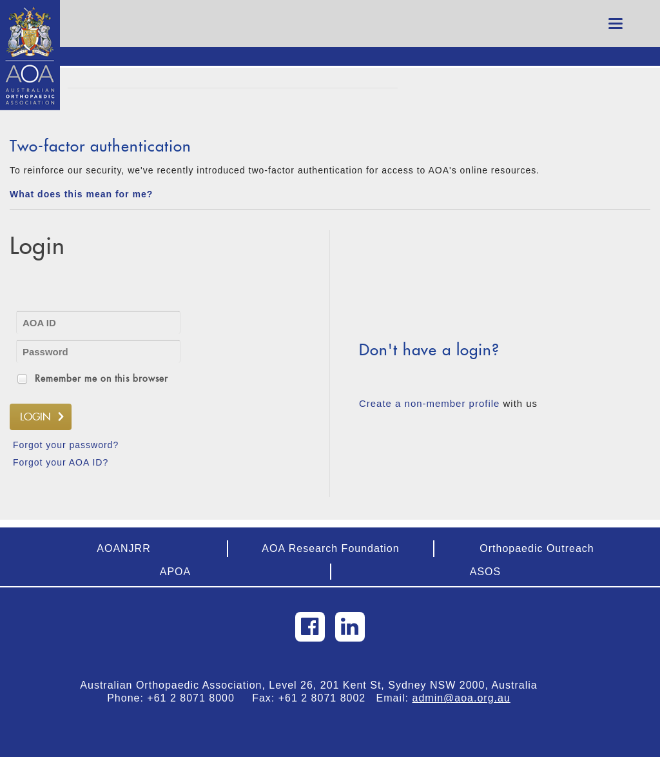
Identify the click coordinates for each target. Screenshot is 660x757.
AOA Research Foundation (330, 548)
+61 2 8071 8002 (327, 698)
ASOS (485, 571)
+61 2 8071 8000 (196, 698)
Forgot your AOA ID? (60, 462)
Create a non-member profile (429, 403)
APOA (175, 571)
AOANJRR (123, 548)
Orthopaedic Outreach (537, 548)
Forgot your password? (66, 445)
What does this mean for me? (81, 194)
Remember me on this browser (101, 378)
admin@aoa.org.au (461, 698)
